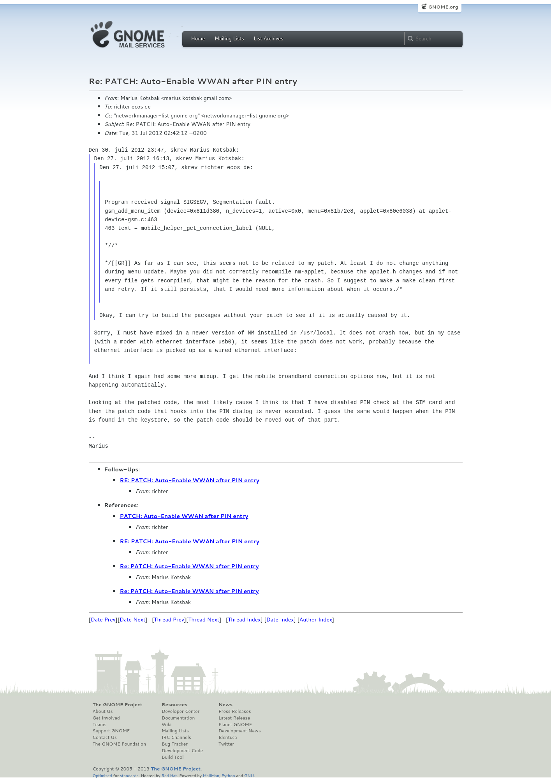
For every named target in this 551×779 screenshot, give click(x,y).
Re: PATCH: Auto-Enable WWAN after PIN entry (189, 566)
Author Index (315, 619)
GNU (249, 775)
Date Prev (103, 619)
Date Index (280, 619)
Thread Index (244, 619)
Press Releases (234, 711)
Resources (174, 705)
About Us (103, 711)
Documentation (178, 718)
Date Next (132, 619)
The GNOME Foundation (119, 744)
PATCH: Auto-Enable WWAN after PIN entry (184, 516)
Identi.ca (227, 737)
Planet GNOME (235, 724)
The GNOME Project (118, 705)
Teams (100, 724)
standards (129, 775)
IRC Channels (176, 737)
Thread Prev (169, 619)
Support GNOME (111, 731)
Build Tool (172, 757)
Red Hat (169, 775)
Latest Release (234, 718)
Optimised (102, 775)
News (225, 705)
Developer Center (180, 711)
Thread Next (203, 619)
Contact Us (105, 737)
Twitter (226, 744)
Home (198, 38)
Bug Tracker (175, 744)
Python (228, 775)
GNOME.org (443, 7)
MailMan (211, 775)
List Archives (268, 38)
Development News (239, 731)
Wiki (166, 724)
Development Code (182, 750)
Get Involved (106, 718)
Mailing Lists (229, 38)
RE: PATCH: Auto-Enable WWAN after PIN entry (189, 480)
